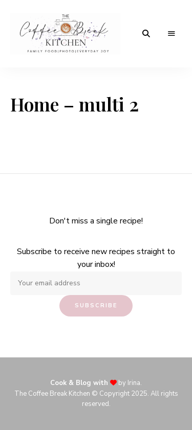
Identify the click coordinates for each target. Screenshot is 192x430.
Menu (171, 34)
